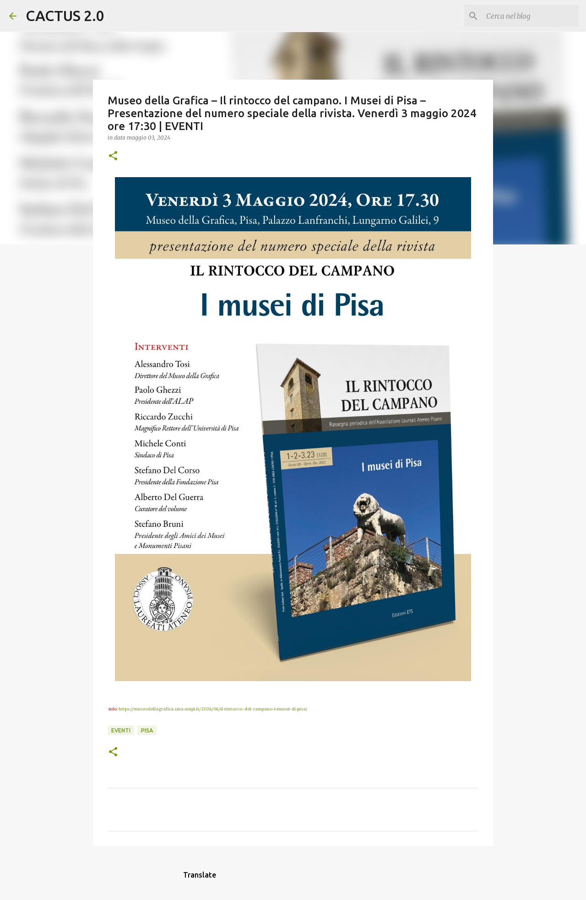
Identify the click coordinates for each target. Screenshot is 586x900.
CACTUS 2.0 (65, 15)
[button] (113, 156)
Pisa (147, 730)
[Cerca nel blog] (531, 16)
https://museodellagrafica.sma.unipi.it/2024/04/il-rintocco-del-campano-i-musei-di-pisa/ (213, 708)
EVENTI (120, 730)
